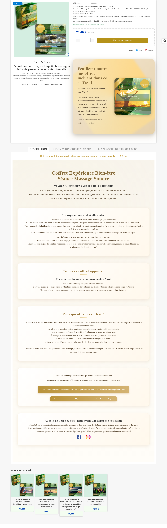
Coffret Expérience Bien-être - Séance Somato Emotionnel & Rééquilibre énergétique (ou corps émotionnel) (71, 508)
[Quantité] (85, 40)
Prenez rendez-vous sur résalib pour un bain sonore (88, 25)
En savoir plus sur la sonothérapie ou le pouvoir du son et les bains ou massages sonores (83, 392)
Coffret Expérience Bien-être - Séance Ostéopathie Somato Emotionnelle (46, 507)
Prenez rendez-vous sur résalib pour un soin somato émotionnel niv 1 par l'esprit (83, 402)
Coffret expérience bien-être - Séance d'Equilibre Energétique (22, 506)
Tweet (139, 50)
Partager (129, 50)
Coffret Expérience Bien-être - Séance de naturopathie (96, 506)
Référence (76, 3)
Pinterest (149, 50)
